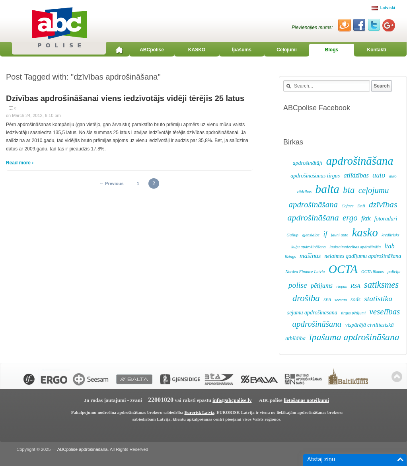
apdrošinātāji (307, 163)
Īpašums (241, 50)
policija (394, 271)
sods (355, 299)
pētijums (322, 285)
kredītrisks (390, 235)
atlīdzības (356, 175)
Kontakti (376, 50)
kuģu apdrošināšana (308, 247)
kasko (365, 232)
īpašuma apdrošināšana (354, 337)
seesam (341, 300)
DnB (361, 206)
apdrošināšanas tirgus (315, 176)
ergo (350, 217)
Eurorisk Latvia (199, 412)
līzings (290, 256)
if (325, 234)
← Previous (111, 183)
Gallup (292, 235)
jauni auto (340, 235)
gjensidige (310, 235)
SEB (327, 300)
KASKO (196, 50)
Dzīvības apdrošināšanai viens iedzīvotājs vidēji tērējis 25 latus (125, 98)
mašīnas (310, 255)
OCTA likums (372, 271)
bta (348, 190)
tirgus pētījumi (353, 313)
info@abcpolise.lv (231, 400)
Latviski (383, 8)
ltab (389, 246)
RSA (355, 286)
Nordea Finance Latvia (305, 271)
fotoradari (385, 219)
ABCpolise (152, 50)
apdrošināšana (359, 161)
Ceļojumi (287, 50)
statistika (378, 298)
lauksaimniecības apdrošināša (355, 247)
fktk (365, 218)
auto (378, 175)
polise (297, 285)
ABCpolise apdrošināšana (82, 449)
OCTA (343, 269)
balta (327, 189)
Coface (347, 206)
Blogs (331, 50)
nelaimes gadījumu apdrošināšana (363, 256)
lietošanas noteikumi (306, 400)
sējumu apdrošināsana (312, 313)
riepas (341, 286)
